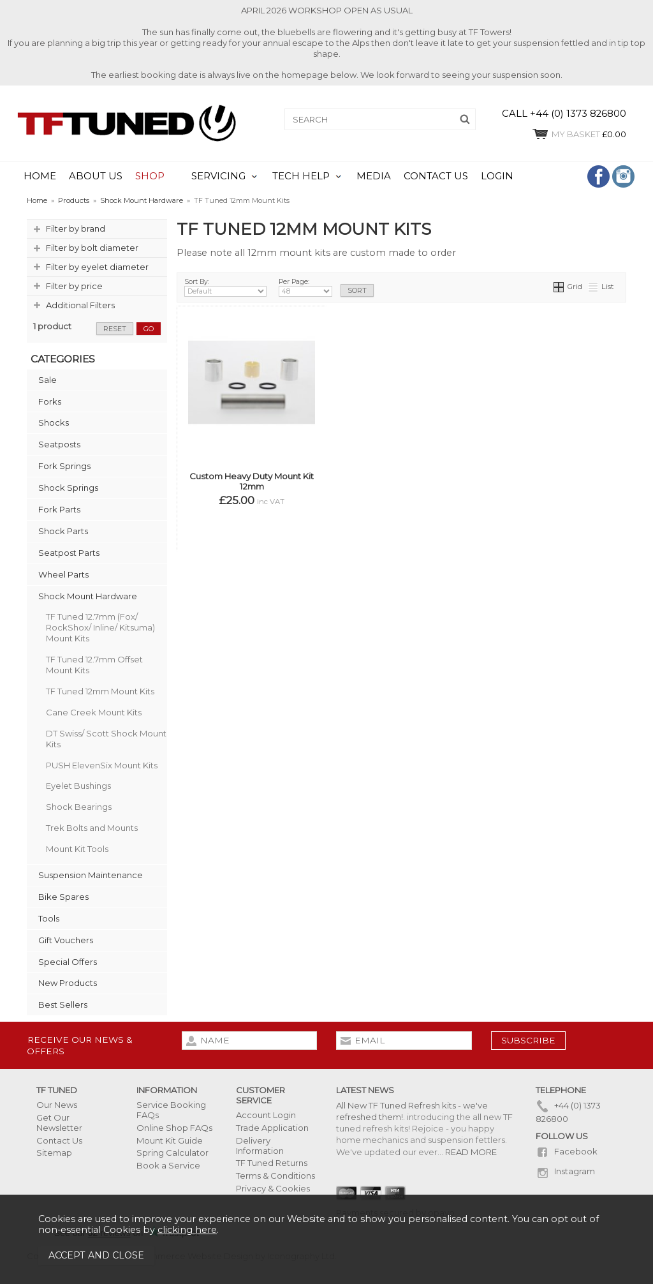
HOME (40, 176)
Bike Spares (63, 897)
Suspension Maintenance (90, 875)
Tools (48, 918)
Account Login (266, 1115)
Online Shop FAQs (174, 1128)
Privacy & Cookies (273, 1188)
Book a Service (168, 1165)
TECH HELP (301, 176)
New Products (67, 983)
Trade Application (272, 1128)
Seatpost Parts (68, 553)
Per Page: (305, 287)
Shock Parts (63, 531)
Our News (56, 1105)
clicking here (187, 1229)
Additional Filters (80, 305)
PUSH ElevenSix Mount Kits (102, 765)
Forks (49, 401)
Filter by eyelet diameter (97, 267)
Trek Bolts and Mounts (92, 828)
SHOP (150, 176)
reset (114, 328)
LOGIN (497, 176)
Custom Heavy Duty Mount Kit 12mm (251, 481)
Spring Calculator (172, 1152)
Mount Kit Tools (77, 849)
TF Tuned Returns (271, 1163)
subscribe (528, 1040)
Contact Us (59, 1140)
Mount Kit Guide (169, 1140)
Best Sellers (62, 1004)
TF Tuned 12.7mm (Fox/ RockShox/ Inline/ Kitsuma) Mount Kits (100, 627)
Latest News (365, 1090)
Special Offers (67, 962)
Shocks (53, 422)
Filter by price (74, 286)
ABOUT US (95, 176)
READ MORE (471, 1152)
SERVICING (218, 176)
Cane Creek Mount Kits (94, 712)
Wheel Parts (63, 574)
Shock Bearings (79, 807)
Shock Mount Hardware (87, 596)
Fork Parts (59, 509)
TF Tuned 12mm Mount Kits (100, 691)
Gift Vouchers (65, 940)
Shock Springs (68, 487)
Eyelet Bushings (78, 785)
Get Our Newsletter (59, 1122)
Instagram (565, 1171)
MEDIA (373, 176)
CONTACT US (436, 176)
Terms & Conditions (275, 1175)
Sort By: (225, 287)
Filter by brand (75, 228)
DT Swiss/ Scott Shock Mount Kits (106, 738)
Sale (47, 380)
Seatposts (59, 444)
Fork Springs (64, 466)
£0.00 (578, 134)
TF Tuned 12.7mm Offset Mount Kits (94, 664)
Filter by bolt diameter (92, 248)
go (148, 328)
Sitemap (54, 1152)
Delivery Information (260, 1145)
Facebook (567, 1151)
